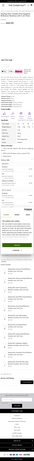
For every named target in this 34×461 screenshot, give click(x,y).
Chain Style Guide (17, 436)
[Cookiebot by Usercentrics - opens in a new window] (24, 209)
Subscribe (17, 406)
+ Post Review (27, 382)
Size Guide (17, 430)
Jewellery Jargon (17, 433)
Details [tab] (17, 214)
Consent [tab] (6, 214)
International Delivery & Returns (17, 421)
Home (2, 11)
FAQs (17, 424)
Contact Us (17, 415)
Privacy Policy (5, 403)
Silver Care (17, 427)
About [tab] (28, 214)
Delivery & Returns (17, 418)
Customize (17, 250)
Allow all (17, 245)
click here (3, 261)
